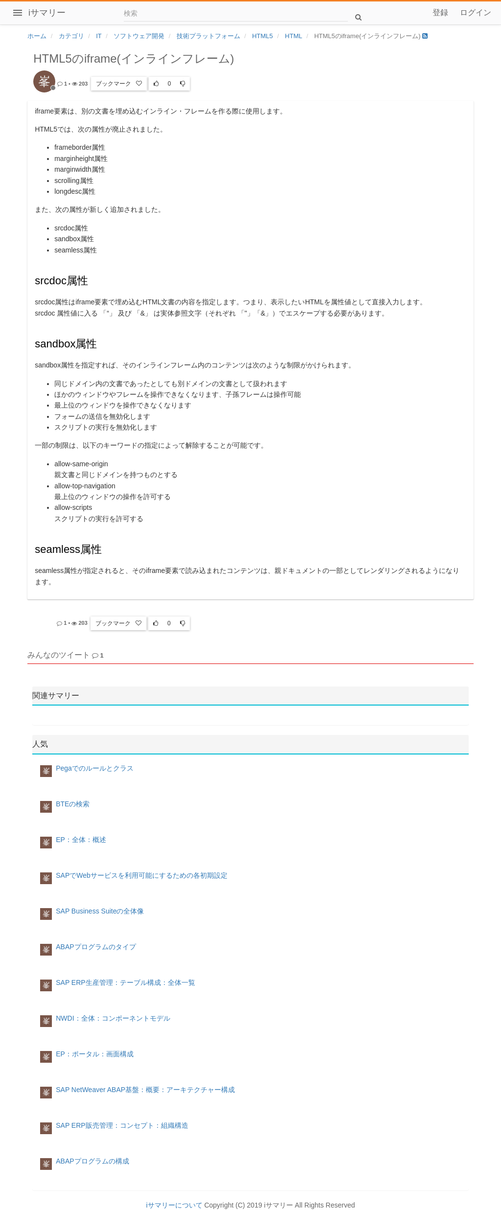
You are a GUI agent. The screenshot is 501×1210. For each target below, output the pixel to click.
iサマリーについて (174, 1205)
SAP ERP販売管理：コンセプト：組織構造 (122, 1125)
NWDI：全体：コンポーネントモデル (113, 1018)
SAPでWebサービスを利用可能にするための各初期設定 (142, 875)
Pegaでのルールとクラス (95, 768)
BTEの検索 (73, 804)
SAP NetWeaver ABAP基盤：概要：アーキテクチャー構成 (145, 1090)
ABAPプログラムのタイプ (96, 947)
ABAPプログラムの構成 (92, 1161)
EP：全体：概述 (81, 840)
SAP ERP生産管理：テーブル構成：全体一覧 (125, 982)
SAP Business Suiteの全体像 (100, 911)
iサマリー (47, 13)
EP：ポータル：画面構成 (95, 1054)
